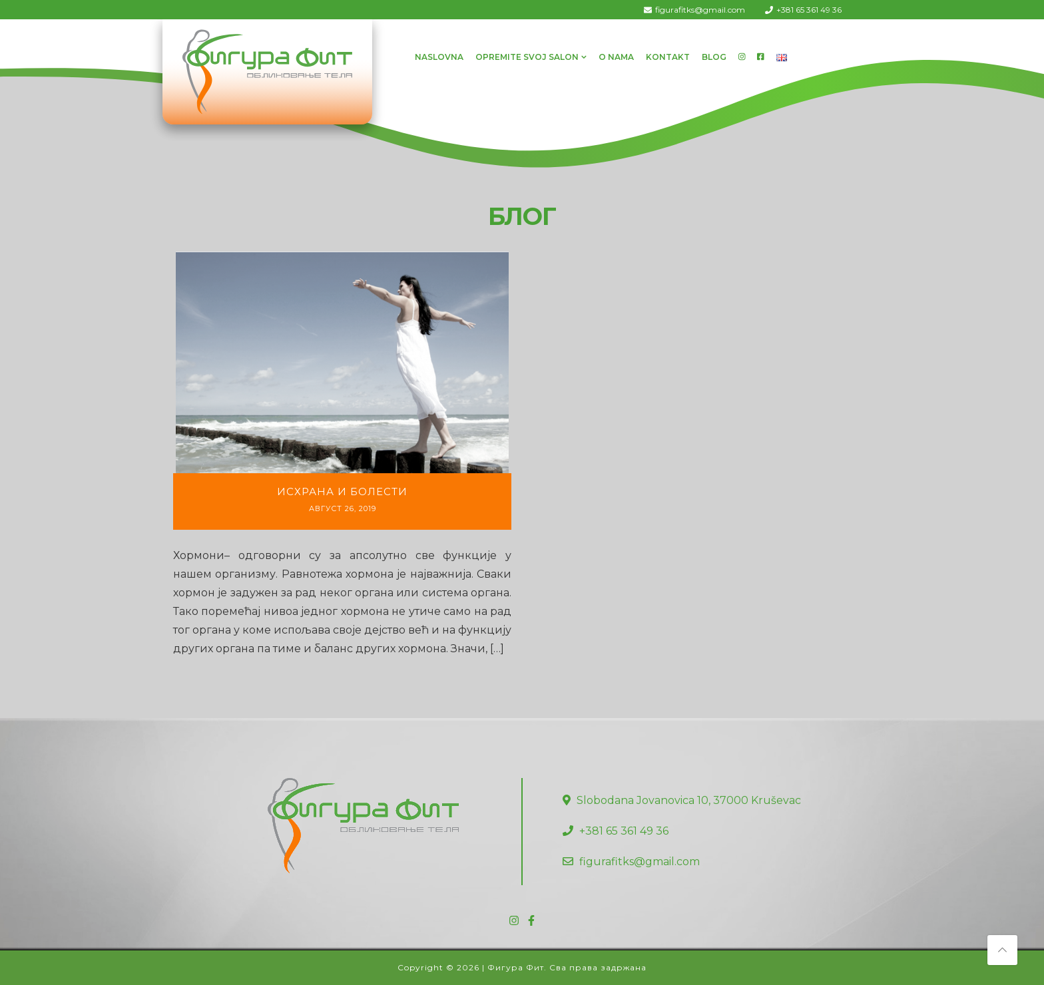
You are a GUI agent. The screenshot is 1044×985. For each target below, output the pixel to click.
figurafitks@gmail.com (700, 10)
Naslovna (439, 57)
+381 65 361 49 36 (809, 10)
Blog (714, 57)
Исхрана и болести (342, 491)
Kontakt (668, 57)
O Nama (616, 57)
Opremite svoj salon (527, 57)
